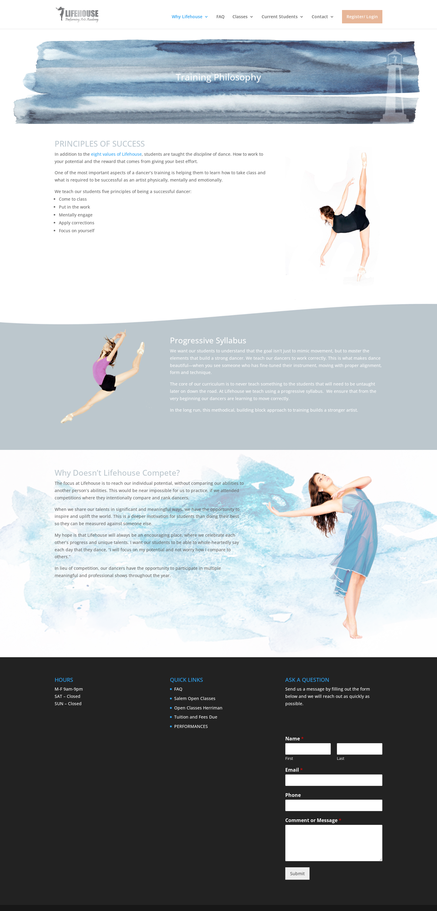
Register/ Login (362, 16)
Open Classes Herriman (198, 708)
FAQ (220, 17)
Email (294, 770)
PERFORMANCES (191, 726)
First (289, 758)
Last (340, 758)
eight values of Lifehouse (116, 154)
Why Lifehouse (187, 17)
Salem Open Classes (194, 698)
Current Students (280, 17)
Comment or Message (313, 820)
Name (294, 739)
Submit (297, 873)
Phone (293, 795)
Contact (320, 17)
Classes (240, 17)
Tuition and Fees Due (195, 717)
